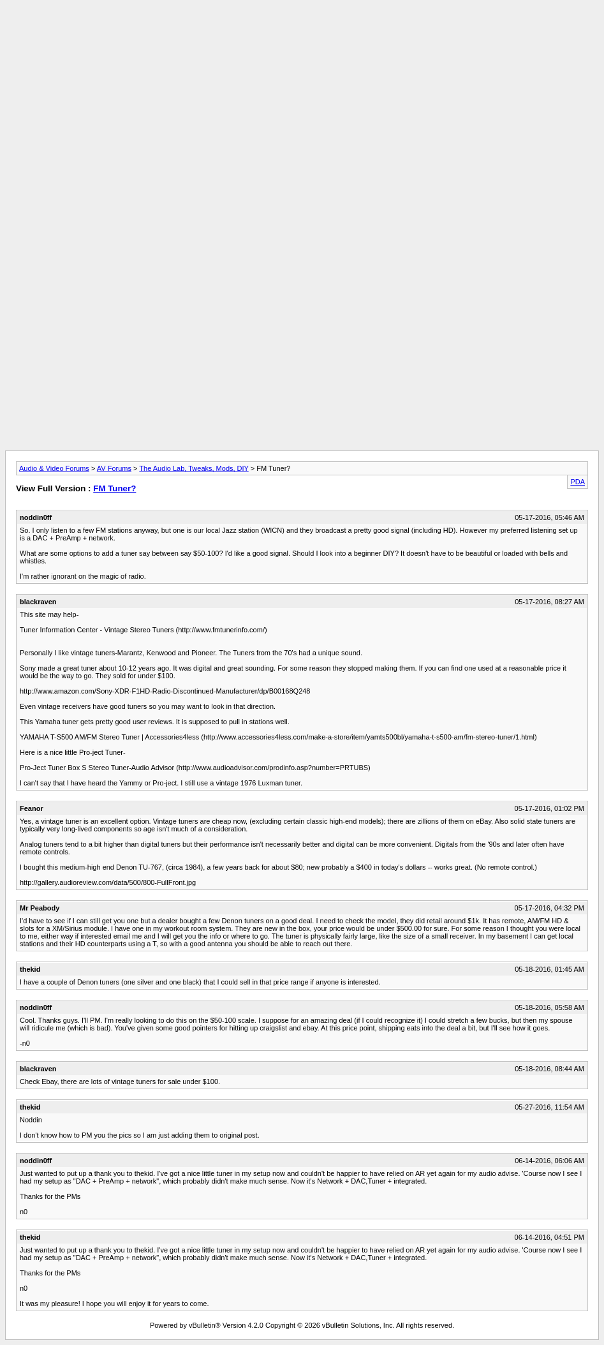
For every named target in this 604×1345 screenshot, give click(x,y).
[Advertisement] (302, 34)
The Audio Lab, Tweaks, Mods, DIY (193, 468)
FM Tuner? (114, 488)
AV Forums (114, 468)
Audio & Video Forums (54, 468)
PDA (577, 482)
